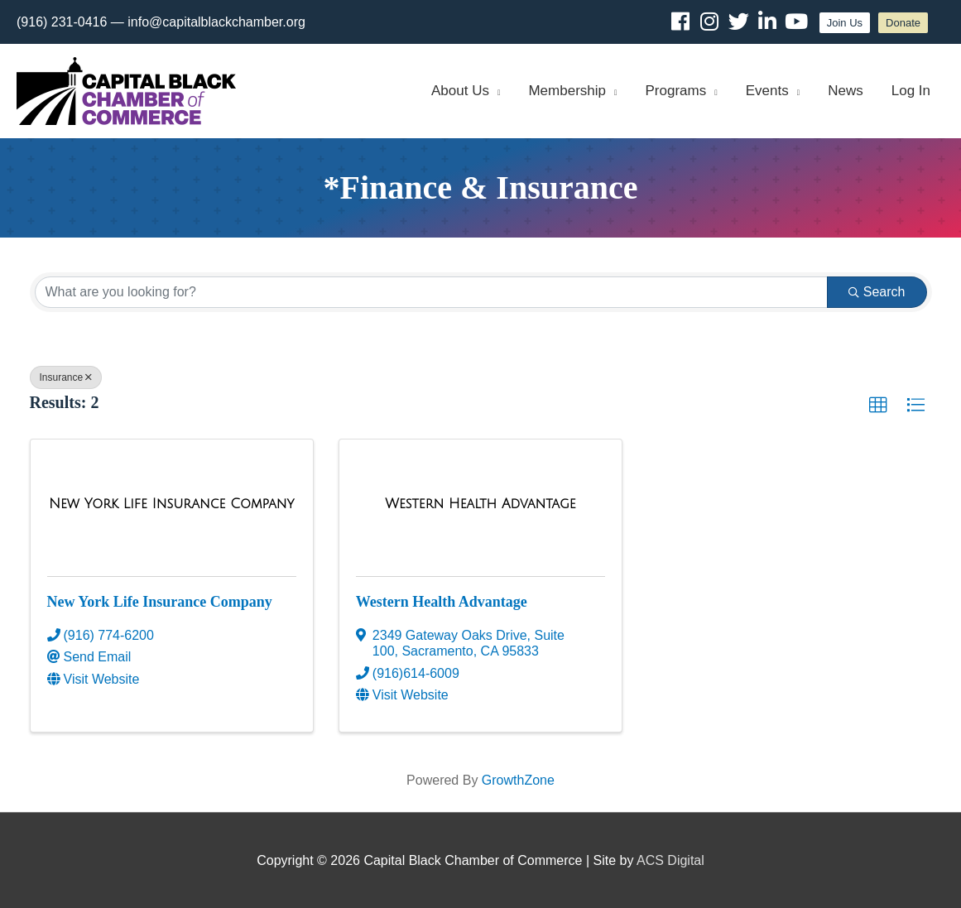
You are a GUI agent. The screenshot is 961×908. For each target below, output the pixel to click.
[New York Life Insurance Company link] (171, 504)
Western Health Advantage (441, 601)
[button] (878, 405)
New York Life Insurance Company (159, 601)
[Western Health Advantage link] (480, 504)
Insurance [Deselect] (66, 377)
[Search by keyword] (431, 292)
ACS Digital (670, 860)
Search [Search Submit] (877, 292)
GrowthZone (518, 780)
